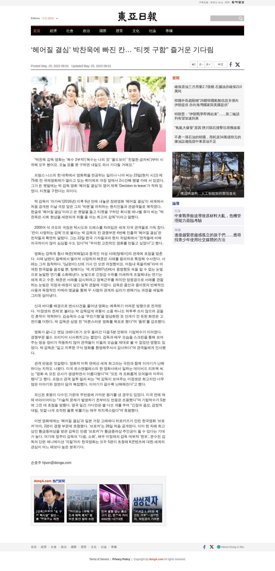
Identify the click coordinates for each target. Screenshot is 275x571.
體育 (119, 31)
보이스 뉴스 (216, 2)
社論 (152, 31)
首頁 (36, 31)
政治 (86, 31)
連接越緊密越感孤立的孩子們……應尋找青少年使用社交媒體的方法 (207, 237)
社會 (69, 31)
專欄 (169, 31)
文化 (135, 31)
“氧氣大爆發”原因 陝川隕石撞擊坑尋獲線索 (207, 128)
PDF (227, 2)
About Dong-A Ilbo (230, 547)
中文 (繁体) (48, 18)
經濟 (53, 31)
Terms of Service (99, 559)
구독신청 (203, 2)
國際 (102, 31)
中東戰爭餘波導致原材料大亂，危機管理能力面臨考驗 (207, 218)
